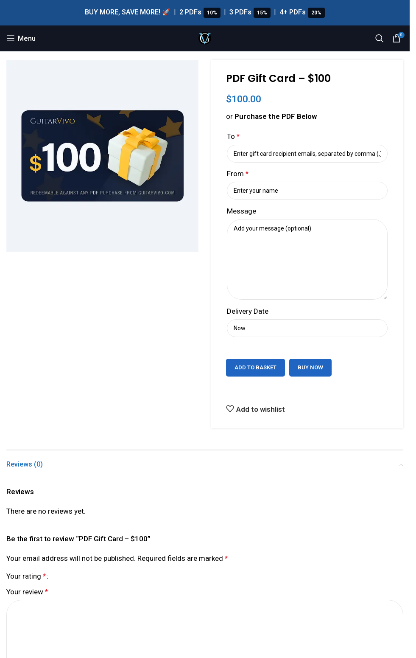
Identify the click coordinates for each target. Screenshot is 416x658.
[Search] (379, 38)
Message (241, 211)
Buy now (310, 367)
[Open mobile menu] (21, 38)
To (233, 136)
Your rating (26, 576)
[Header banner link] (205, 12)
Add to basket (255, 367)
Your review (27, 592)
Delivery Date (247, 311)
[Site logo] (204, 37)
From (237, 173)
